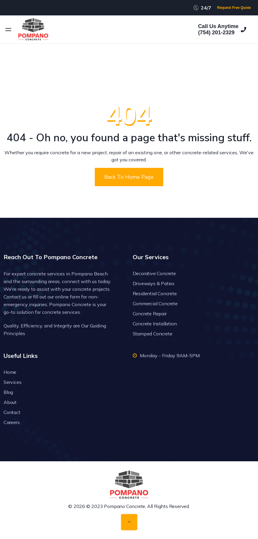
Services (12, 382)
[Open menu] (8, 29)
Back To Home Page (129, 177)
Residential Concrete (155, 293)
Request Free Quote (234, 8)
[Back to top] (129, 522)
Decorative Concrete (154, 273)
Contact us (15, 297)
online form (67, 297)
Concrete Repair (150, 313)
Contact (12, 412)
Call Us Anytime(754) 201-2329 (222, 29)
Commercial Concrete (155, 303)
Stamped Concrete (152, 334)
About (10, 402)
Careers (12, 422)
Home (10, 372)
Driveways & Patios (153, 283)
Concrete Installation (155, 324)
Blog (8, 392)
